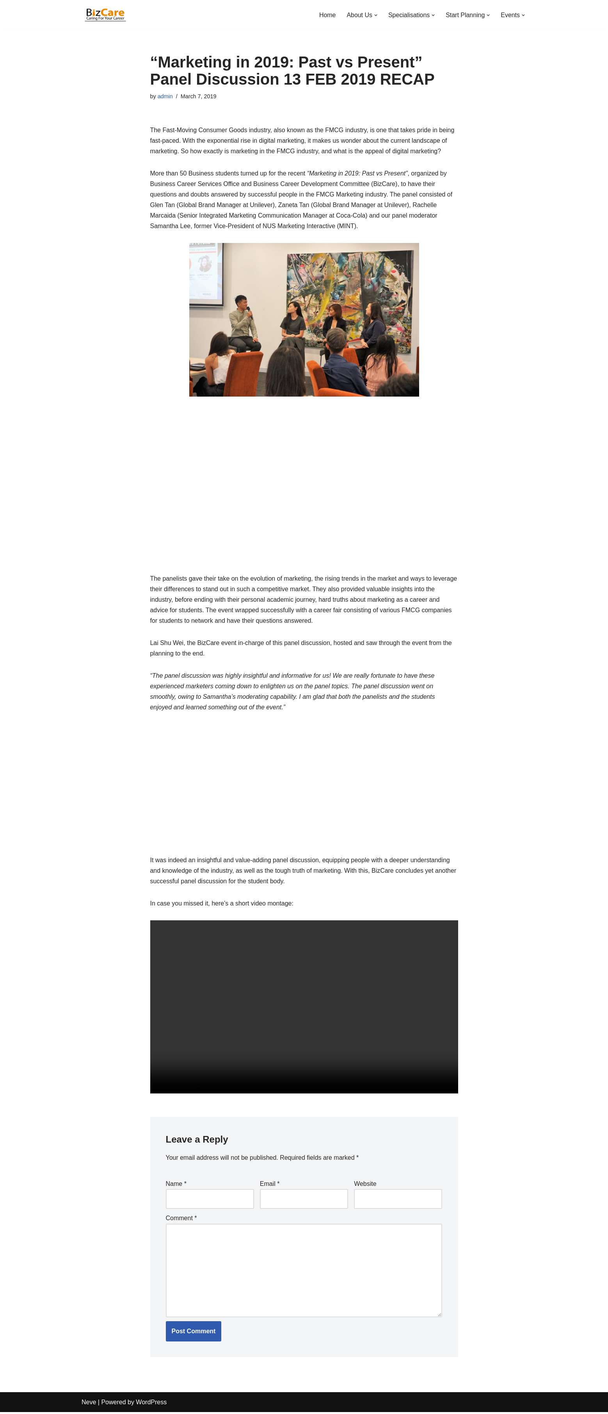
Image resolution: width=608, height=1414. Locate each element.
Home (326, 15)
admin (165, 96)
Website (365, 1185)
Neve (89, 1404)
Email (270, 1185)
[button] (375, 15)
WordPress (151, 1404)
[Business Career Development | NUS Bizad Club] (105, 15)
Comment (181, 1219)
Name (176, 1185)
